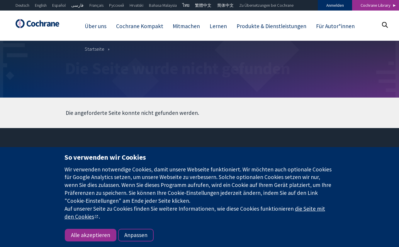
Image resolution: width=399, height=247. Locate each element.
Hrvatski (136, 5)
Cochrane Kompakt (139, 26)
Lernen (218, 26)
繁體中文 (203, 5)
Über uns (95, 26)
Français (96, 5)
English (41, 5)
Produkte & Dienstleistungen (271, 26)
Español (59, 5)
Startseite (94, 49)
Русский (116, 5)
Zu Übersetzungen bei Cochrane (266, 5)
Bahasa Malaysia (163, 5)
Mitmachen (186, 26)
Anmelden (335, 5)
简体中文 (225, 5)
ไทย (185, 5)
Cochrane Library (375, 5)
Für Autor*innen (335, 26)
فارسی (77, 5)
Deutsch (22, 5)
